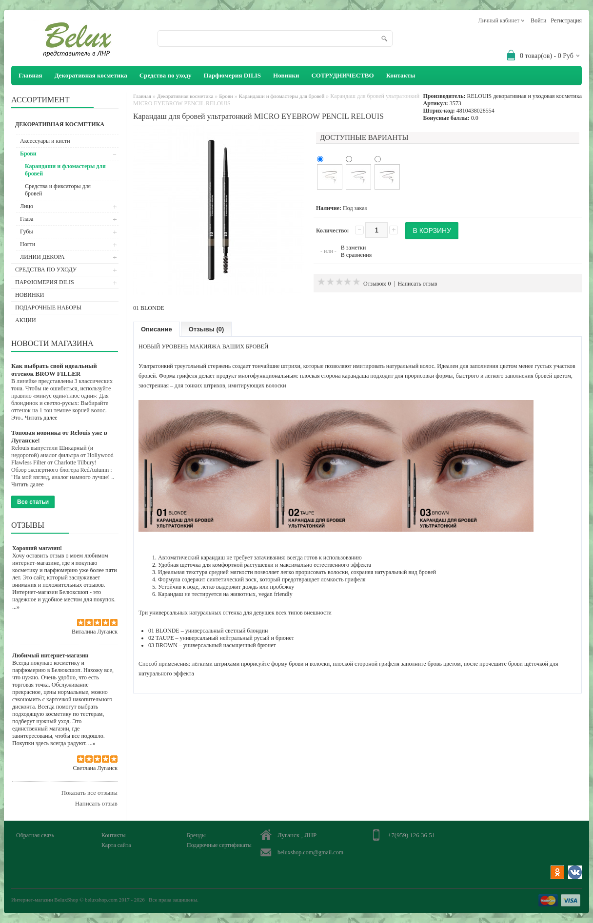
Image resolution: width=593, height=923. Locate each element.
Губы (26, 231)
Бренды (196, 835)
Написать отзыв (96, 803)
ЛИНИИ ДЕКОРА (42, 256)
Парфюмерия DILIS (232, 75)
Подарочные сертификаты (219, 845)
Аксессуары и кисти (45, 140)
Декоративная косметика (91, 75)
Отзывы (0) (206, 329)
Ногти (27, 244)
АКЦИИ (25, 320)
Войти (538, 20)
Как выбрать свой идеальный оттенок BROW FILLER (54, 369)
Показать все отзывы (89, 792)
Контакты (400, 75)
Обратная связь (35, 835)
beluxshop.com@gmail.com (310, 852)
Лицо (26, 206)
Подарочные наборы (48, 307)
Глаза (26, 218)
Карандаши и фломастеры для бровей (65, 170)
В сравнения (356, 254)
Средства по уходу (165, 75)
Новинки (286, 75)
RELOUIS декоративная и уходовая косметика (524, 96)
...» (16, 606)
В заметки (353, 247)
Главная (142, 96)
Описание (156, 329)
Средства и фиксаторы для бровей (58, 190)
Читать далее (41, 417)
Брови (28, 153)
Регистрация (566, 20)
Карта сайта (116, 845)
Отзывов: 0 (377, 283)
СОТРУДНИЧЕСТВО (342, 75)
